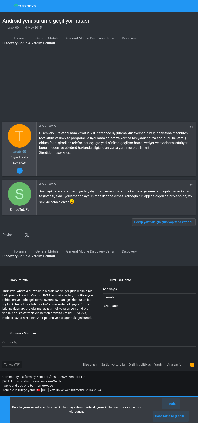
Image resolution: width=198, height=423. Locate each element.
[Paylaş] (184, 127)
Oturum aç (10, 342)
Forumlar (109, 297)
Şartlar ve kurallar (113, 364)
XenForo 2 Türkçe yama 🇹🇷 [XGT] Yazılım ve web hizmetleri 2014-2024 (51, 390)
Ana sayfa (110, 289)
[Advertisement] (99, 85)
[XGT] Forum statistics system (31, 381)
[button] (7, 6)
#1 (191, 127)
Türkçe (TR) (12, 364)
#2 (191, 185)
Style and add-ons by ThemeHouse (28, 385)
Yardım (159, 364)
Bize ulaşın (110, 306)
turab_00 (12, 27)
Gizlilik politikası (140, 364)
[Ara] (191, 6)
